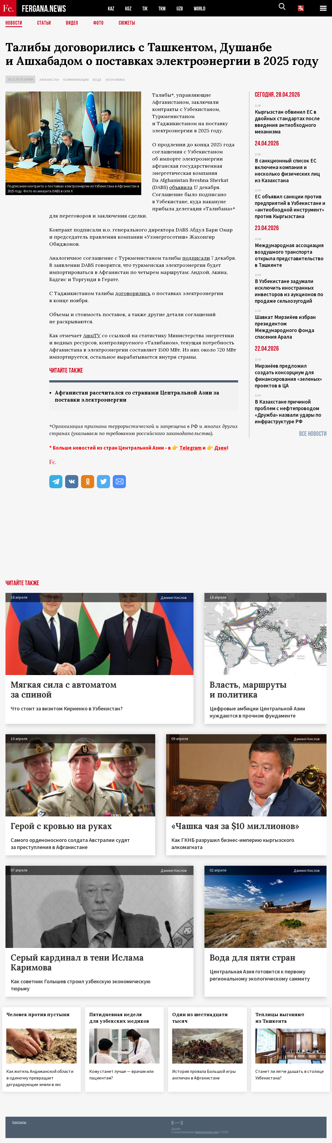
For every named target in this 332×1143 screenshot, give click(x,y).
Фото (101, 23)
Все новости (313, 434)
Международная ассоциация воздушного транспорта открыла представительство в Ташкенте (289, 255)
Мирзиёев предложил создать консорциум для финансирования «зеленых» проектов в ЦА (288, 375)
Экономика (115, 80)
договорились (133, 293)
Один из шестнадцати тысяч (203, 1018)
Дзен (220, 448)
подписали (196, 258)
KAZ (111, 8)
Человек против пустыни (41, 1015)
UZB (183, 8)
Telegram (190, 448)
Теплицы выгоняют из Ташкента (283, 1018)
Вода (97, 80)
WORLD (204, 8)
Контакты (19, 1127)
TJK (147, 8)
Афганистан (49, 80)
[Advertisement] (166, 539)
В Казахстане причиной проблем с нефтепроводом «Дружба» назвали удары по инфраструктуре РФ (288, 411)
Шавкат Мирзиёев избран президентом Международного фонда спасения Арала (285, 327)
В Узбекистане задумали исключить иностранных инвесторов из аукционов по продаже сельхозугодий (289, 291)
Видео (74, 23)
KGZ (129, 8)
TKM (165, 8)
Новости (14, 23)
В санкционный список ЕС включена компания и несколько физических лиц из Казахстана (287, 170)
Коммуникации (76, 80)
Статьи (45, 23)
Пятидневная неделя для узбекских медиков (122, 1018)
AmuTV (91, 335)
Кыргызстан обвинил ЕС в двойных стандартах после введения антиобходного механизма (287, 121)
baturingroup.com (207, 1137)
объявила (180, 187)
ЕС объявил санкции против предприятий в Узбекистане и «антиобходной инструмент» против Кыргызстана (290, 206)
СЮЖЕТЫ (130, 23)
